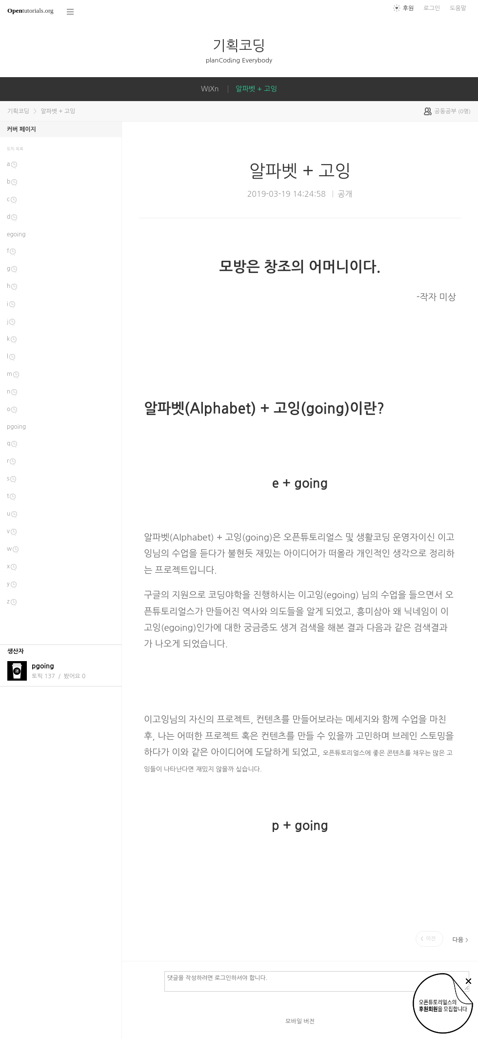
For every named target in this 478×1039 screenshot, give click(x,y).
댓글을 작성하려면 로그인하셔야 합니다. (317, 981)
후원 (408, 8)
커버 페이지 (21, 129)
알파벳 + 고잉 (256, 88)
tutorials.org (30, 10)
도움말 (458, 8)
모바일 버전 (300, 1021)
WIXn (210, 88)
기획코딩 (239, 46)
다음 (457, 940)
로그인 (431, 8)
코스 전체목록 (70, 12)
